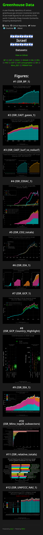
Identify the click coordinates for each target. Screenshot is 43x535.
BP (5, 60)
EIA (32, 60)
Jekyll (11, 529)
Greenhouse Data (18, 4)
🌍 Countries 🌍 (9, 28)
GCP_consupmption (25, 62)
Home (6, 25)
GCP (12, 62)
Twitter (32, 25)
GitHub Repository (18, 25)
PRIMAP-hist (27, 65)
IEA (36, 62)
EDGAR (25, 60)
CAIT (10, 60)
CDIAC (17, 60)
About (19, 28)
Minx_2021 (15, 65)
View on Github (21, 55)
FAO (6, 62)
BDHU (23, 529)
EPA (38, 60)
